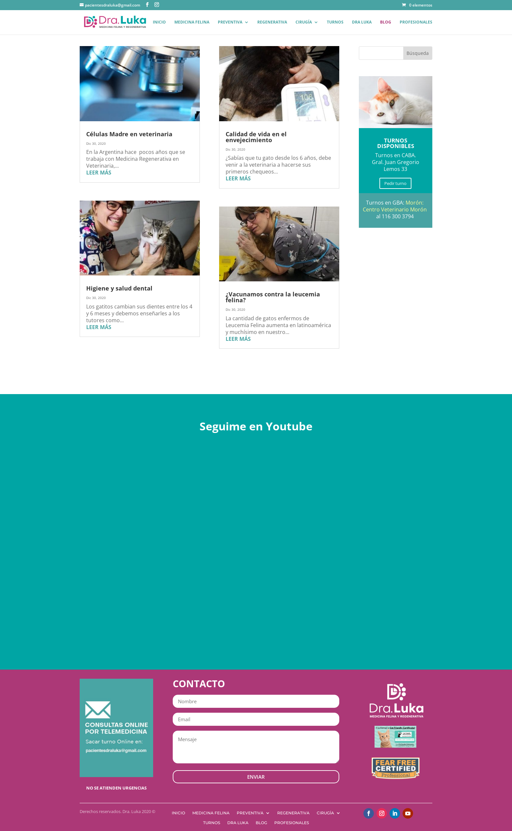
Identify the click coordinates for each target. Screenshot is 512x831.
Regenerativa (272, 22)
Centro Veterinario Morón (395, 209)
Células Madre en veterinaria (129, 134)
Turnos (335, 22)
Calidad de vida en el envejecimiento (256, 137)
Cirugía (304, 22)
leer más (98, 172)
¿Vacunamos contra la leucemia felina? (273, 297)
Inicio (159, 22)
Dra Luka (362, 22)
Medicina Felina (191, 22)
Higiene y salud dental (119, 288)
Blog (385, 22)
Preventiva (230, 22)
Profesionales (416, 22)
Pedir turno (395, 183)
